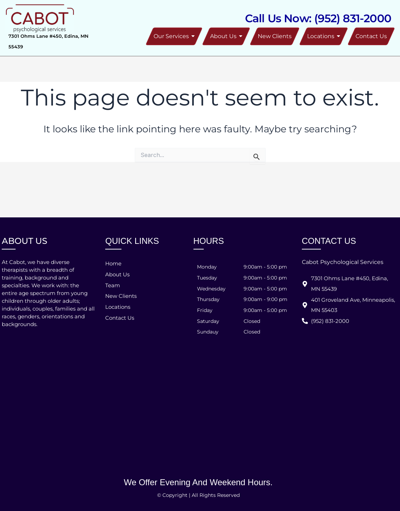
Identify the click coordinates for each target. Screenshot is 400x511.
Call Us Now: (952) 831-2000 (318, 18)
